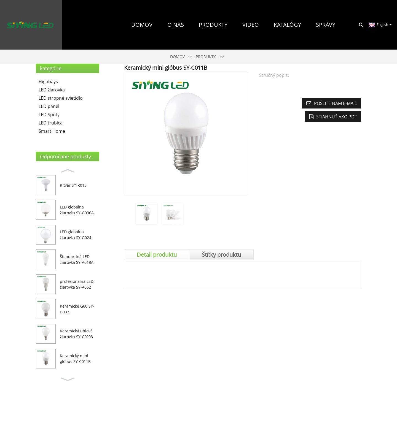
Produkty (213, 24)
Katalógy (287, 24)
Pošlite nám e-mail (335, 103)
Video (250, 24)
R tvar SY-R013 (73, 185)
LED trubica (51, 123)
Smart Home (52, 131)
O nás (175, 24)
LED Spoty (49, 115)
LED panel (49, 106)
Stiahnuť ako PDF (336, 117)
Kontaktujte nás (311, 74)
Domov (141, 24)
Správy (325, 24)
